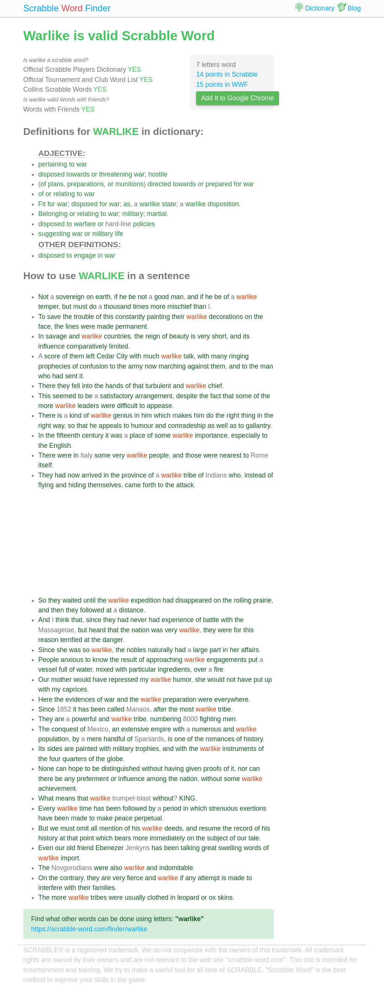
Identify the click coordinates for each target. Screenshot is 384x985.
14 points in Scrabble (227, 74)
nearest (230, 455)
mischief (179, 306)
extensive (135, 729)
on (90, 297)
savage (56, 336)
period (172, 808)
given (193, 768)
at (109, 610)
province (134, 475)
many (219, 356)
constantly (130, 316)
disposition (223, 204)
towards (78, 174)
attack (185, 485)
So (42, 600)
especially (245, 435)
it (81, 376)
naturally (160, 650)
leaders (88, 405)
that (137, 386)
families (104, 887)
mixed (105, 669)
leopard (188, 897)
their (178, 316)
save (54, 316)
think (62, 620)
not (142, 297)
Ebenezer (110, 848)
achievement (57, 788)
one (179, 739)
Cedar (106, 356)
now (151, 366)
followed (92, 610)
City (122, 356)
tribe (189, 475)
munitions (129, 184)
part (215, 650)
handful (114, 739)
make (105, 818)
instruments (239, 748)
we (54, 828)
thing (248, 415)
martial (157, 214)
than (200, 306)
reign (153, 336)
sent (71, 376)
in (100, 255)
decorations (226, 316)
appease (159, 405)
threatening (115, 174)
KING (187, 798)
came (133, 485)
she (62, 650)
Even (45, 848)
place (138, 435)
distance (131, 610)
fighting (210, 719)
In (41, 336)
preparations (85, 184)
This (44, 396)
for (238, 184)
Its (41, 748)
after (159, 709)
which (162, 415)
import (70, 858)
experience (178, 620)
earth (103, 297)
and (192, 297)
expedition (146, 600)
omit (82, 828)
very (204, 336)
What (46, 798)
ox (212, 897)
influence (51, 346)
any (69, 779)
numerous (206, 729)
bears (122, 838)
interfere (50, 887)
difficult (127, 405)
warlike (150, 204)
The (44, 729)
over (200, 669)
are (59, 719)
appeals (110, 425)
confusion (94, 366)
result (129, 659)
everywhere (231, 699)
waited (72, 600)
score (52, 356)
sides (54, 748)
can (61, 768)
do (93, 306)
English (60, 445)
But (43, 828)
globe (115, 759)
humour (142, 425)
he (123, 297)
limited (118, 346)
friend (85, 848)
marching (172, 366)
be (132, 297)
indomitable (176, 868)
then (57, 610)
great (208, 848)
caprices (75, 689)
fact (215, 396)
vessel (47, 669)
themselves (104, 485)
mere (94, 739)
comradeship (187, 425)
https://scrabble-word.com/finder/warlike (89, 929)
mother (61, 679)
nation (140, 630)
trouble (84, 316)
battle (211, 620)
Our (43, 679)
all (94, 828)
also (116, 868)
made (105, 326)
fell (76, 386)
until (89, 600)
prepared (219, 184)
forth (149, 485)
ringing (239, 356)
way (58, 425)
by (76, 739)
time (86, 808)
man (177, 297)
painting (158, 316)
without (152, 768)
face (44, 326)
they (63, 386)
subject (217, 838)
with (135, 356)
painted (87, 748)
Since (46, 650)
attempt (209, 878)
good (161, 297)
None (46, 768)
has (83, 709)
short (219, 336)
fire (218, 669)
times (140, 306)
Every (46, 808)
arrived (91, 475)
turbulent (158, 386)
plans (55, 184)
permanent (131, 326)
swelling (230, 848)
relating (64, 194)
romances (220, 739)
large (200, 650)
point (87, 838)
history (253, 739)
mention (111, 828)
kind (75, 415)
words (252, 848)
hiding (77, 485)
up (268, 679)
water (84, 669)
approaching (164, 659)
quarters (75, 759)
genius (123, 415)
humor (182, 679)
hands (114, 386)
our (241, 838)
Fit (42, 204)
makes (182, 415)
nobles (136, 650)
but (66, 306)
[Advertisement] (156, 542)
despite (187, 396)
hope (75, 768)
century (93, 435)
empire (161, 729)
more (157, 306)
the (67, 316)
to (72, 164)
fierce (135, 878)
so (71, 425)
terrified (71, 640)
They (45, 475)
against (198, 366)
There (47, 386)
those (193, 455)
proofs (212, 768)
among (157, 779)
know (100, 659)
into (87, 386)
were (88, 326)
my (144, 679)
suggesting (54, 233)
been (98, 709)
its (246, 336)
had (57, 376)
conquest (64, 729)
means (65, 798)
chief (215, 386)
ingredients (174, 669)
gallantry (258, 425)
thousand (117, 306)
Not (43, 297)
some (244, 396)
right (232, 415)
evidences (80, 699)
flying (46, 485)
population (53, 739)
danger (112, 640)
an (116, 729)
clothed (157, 897)
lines (72, 326)
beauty (179, 336)
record (243, 828)
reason (48, 640)
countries (117, 336)
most (187, 709)
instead (255, 475)
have (100, 679)
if (116, 297)
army (135, 366)
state (169, 204)
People (48, 659)
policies (144, 224)
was (116, 435)
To (41, 316)
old (70, 848)
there (45, 779)
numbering (165, 719)
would (82, 679)
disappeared (194, 600)
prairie (262, 600)
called (115, 709)
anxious (72, 659)
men (229, 719)
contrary (71, 878)
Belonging (53, 214)
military (132, 214)
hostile (157, 174)
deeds (173, 828)
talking (190, 848)
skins (225, 897)
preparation (179, 699)
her (234, 650)
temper (48, 306)
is (193, 336)
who (44, 376)
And (44, 620)
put (253, 659)
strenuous (223, 808)
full (63, 669)
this (108, 316)
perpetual (148, 818)
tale (254, 838)
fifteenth (68, 435)
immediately (167, 838)
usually (135, 897)
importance (211, 435)
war (81, 164)
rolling (242, 600)
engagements (227, 659)
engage (85, 255)
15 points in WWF (222, 84)
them (76, 356)
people (159, 455)
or (95, 174)
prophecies (54, 366)
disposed (51, 174)
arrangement (153, 396)
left (90, 356)
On (42, 878)
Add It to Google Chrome (237, 98)
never (138, 620)
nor (242, 768)
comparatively (86, 346)
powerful (84, 719)
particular (142, 669)
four (54, 759)
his (136, 828)
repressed (123, 679)
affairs (250, 650)
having (174, 768)
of (43, 184)
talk (188, 356)
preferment (93, 779)
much (151, 356)
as (126, 204)
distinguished (120, 768)
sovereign (70, 297)
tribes (99, 897)
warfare (85, 224)
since (93, 620)
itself (45, 465)
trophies (147, 748)
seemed (64, 396)
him (146, 415)
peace (123, 818)
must (80, 306)
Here (45, 699)
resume (210, 828)
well (222, 425)
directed (159, 184)
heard (97, 630)
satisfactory (116, 396)
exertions (253, 808)
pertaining (52, 164)
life (119, 233)
